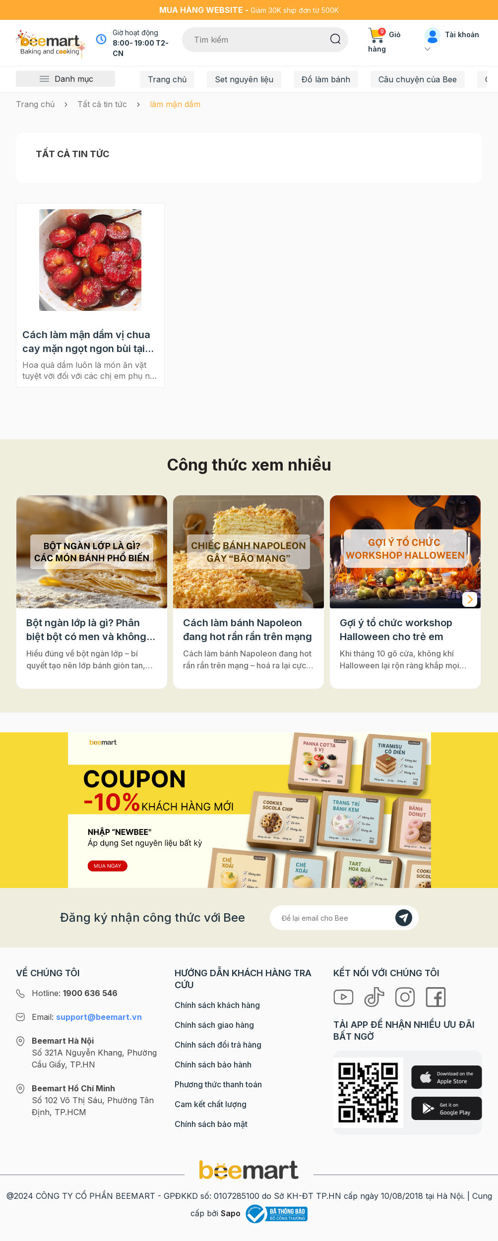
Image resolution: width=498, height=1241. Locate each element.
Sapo (231, 1213)
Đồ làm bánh (326, 79)
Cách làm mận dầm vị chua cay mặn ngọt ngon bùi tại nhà (86, 342)
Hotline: (75, 993)
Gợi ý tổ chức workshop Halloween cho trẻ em (396, 630)
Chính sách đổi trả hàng (218, 1045)
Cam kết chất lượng (211, 1104)
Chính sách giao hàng (214, 1025)
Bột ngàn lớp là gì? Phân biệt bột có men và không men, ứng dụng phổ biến (86, 630)
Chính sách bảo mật (211, 1124)
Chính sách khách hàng (217, 1005)
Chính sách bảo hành (213, 1064)
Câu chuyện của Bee (417, 79)
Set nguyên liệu (244, 79)
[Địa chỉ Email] (344, 917)
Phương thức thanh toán (218, 1084)
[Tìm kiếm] (335, 38)
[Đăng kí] (403, 918)
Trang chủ (167, 79)
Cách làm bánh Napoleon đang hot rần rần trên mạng (247, 630)
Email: (87, 1017)
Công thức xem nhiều (249, 464)
